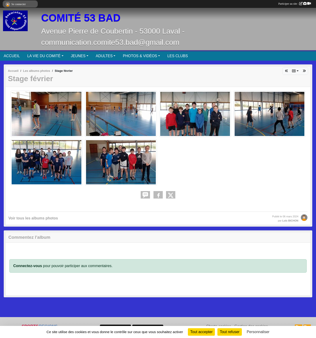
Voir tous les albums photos (33, 218)
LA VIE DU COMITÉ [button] (43, 56)
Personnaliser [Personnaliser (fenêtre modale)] (258, 332)
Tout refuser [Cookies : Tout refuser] (229, 332)
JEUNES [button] (78, 56)
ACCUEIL (12, 56)
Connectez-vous (27, 266)
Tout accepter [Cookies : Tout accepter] (201, 332)
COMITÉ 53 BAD (80, 17)
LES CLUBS (177, 56)
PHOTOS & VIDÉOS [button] (140, 56)
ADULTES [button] (104, 56)
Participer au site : (294, 3)
